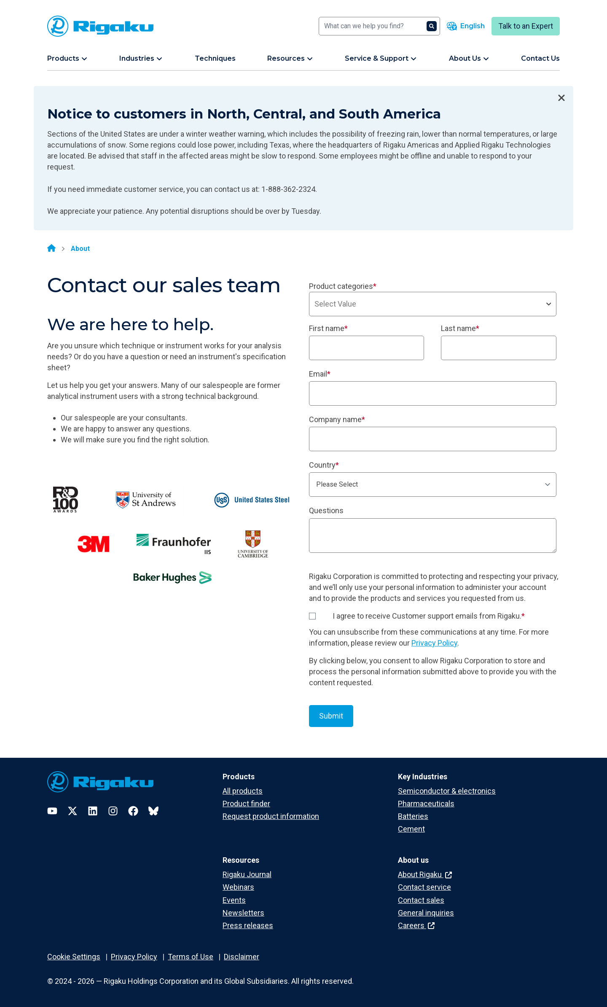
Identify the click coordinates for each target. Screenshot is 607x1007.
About (80, 249)
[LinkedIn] (93, 811)
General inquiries (426, 912)
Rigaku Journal (247, 874)
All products (243, 790)
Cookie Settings (73, 956)
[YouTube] (52, 811)
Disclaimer (241, 956)
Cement (411, 828)
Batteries (413, 816)
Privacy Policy (434, 642)
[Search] (379, 26)
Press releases (248, 925)
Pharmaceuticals (426, 803)
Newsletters (243, 912)
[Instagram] (113, 811)
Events (234, 900)
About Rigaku (425, 874)
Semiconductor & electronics (447, 790)
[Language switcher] (466, 26)
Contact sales (421, 900)
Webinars (238, 887)
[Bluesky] (153, 811)
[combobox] (432, 304)
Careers (416, 925)
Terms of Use (190, 956)
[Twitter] (72, 811)
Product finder (246, 803)
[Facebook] (133, 811)
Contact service (424, 887)
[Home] (51, 249)
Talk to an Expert (525, 26)
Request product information (271, 816)
